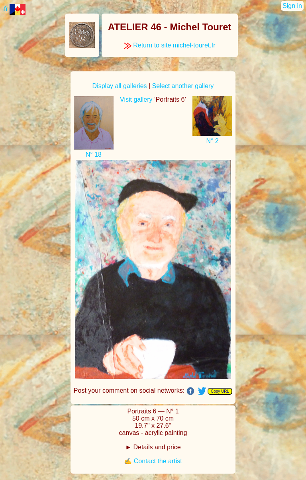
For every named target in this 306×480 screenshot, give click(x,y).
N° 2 (212, 141)
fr (15, 9)
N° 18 (94, 154)
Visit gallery (136, 99)
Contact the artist (158, 461)
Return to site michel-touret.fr (170, 45)
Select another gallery (183, 86)
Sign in (292, 5)
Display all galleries (119, 86)
